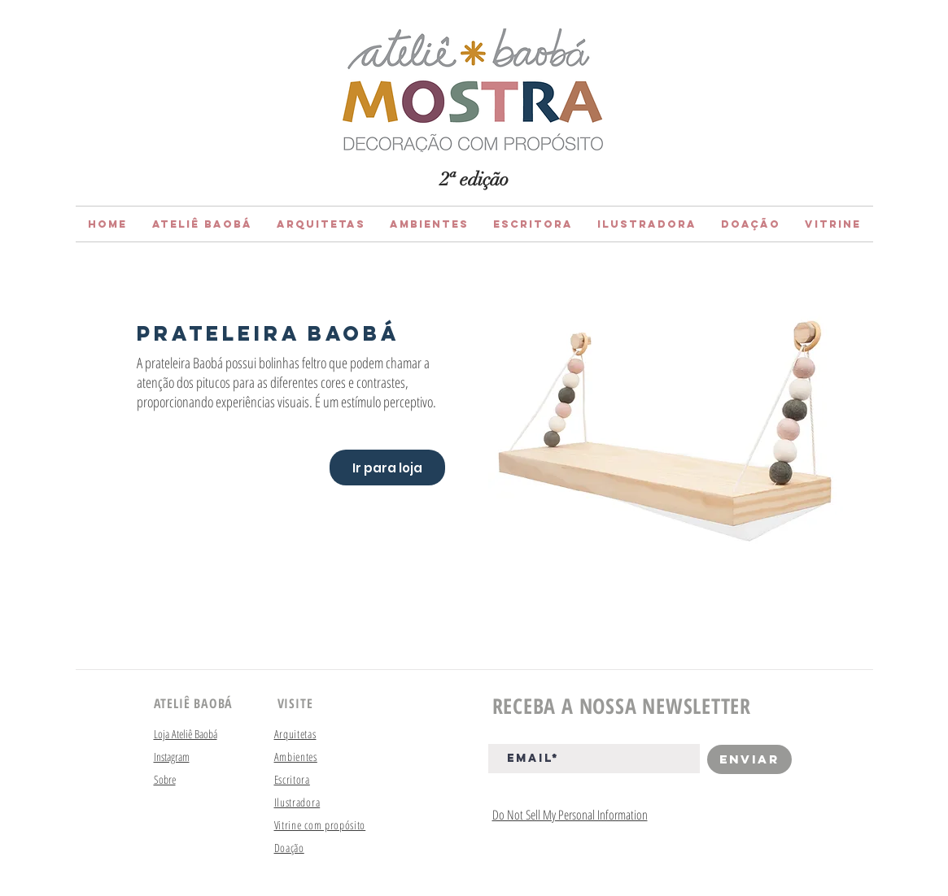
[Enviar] (749, 759)
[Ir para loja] (387, 467)
